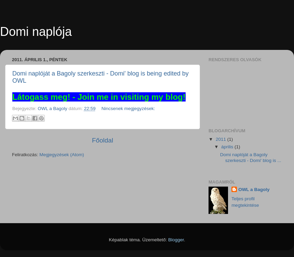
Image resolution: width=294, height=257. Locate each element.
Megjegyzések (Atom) (61, 154)
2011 (221, 139)
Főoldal (102, 140)
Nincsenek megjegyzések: (128, 108)
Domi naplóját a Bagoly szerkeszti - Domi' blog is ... (250, 157)
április (228, 146)
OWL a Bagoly (253, 189)
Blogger (176, 239)
